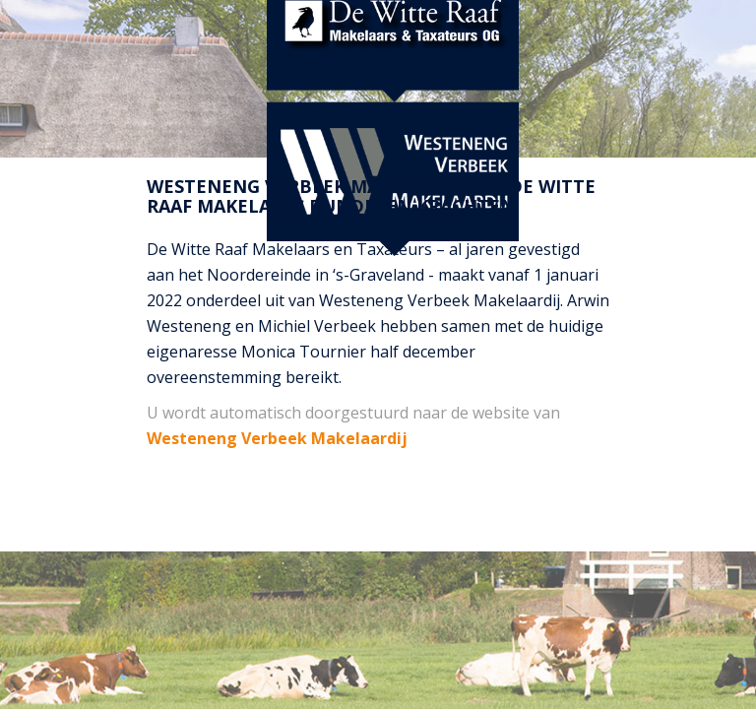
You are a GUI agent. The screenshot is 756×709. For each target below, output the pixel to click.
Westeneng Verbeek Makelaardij (277, 438)
